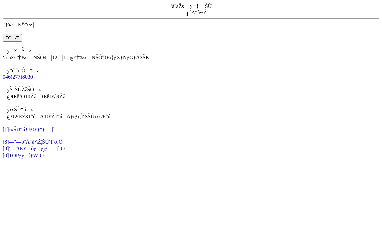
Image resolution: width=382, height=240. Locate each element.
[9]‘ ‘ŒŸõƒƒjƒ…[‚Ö (34, 148)
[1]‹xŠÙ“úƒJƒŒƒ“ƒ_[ (28, 129)
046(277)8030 (18, 77)
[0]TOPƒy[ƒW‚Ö (23, 155)
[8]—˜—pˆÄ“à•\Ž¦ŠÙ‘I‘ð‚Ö (32, 142)
